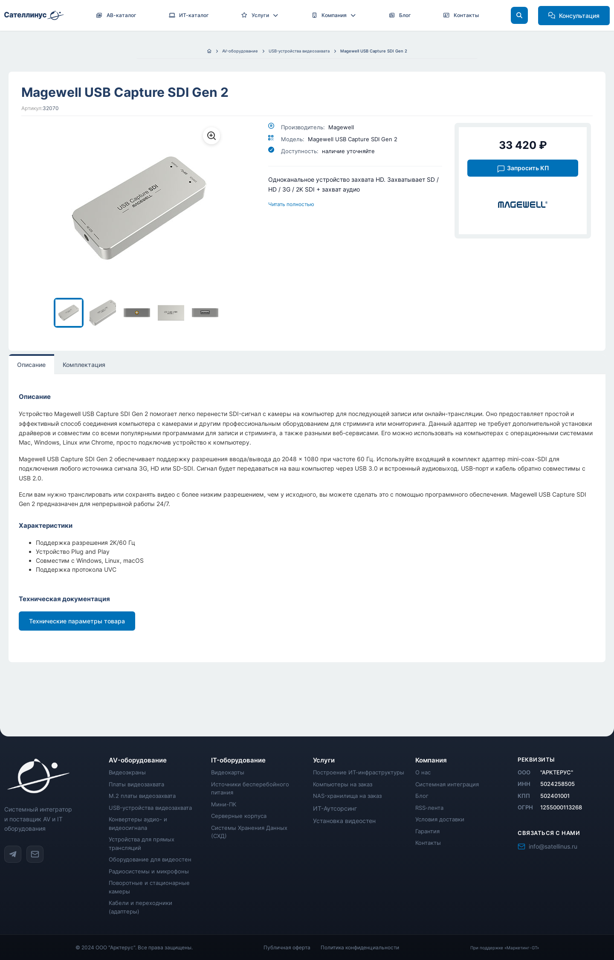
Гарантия (427, 831)
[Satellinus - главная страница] (51, 776)
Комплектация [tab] (84, 364)
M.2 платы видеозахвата (142, 795)
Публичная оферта (287, 947)
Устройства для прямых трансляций (141, 843)
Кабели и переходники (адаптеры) (140, 907)
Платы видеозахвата (136, 784)
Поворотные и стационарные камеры (149, 887)
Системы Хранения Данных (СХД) (249, 832)
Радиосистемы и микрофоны (149, 871)
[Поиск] (519, 15)
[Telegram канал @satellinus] (12, 854)
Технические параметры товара (77, 621)
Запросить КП (523, 169)
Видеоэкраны (127, 772)
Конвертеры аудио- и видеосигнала (138, 823)
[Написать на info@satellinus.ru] (34, 854)
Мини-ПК (223, 804)
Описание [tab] (31, 364)
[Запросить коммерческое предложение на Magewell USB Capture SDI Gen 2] (522, 167)
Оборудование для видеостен (150, 859)
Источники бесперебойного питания (250, 788)
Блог (422, 795)
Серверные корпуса (238, 815)
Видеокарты (227, 772)
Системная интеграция (447, 784)
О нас (423, 772)
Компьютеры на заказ (342, 784)
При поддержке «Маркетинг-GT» (504, 947)
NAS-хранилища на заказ (347, 795)
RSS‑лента (429, 807)
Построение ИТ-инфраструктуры (358, 772)
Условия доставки (439, 819)
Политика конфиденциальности (360, 947)
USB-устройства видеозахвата (150, 807)
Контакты (428, 842)
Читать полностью (291, 204)
